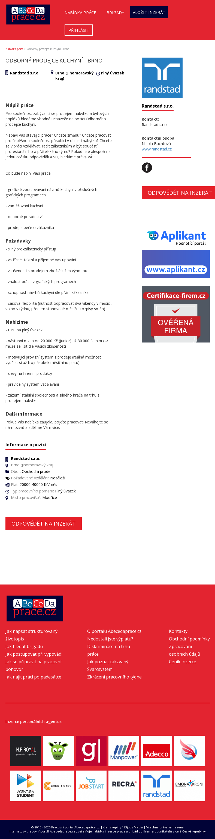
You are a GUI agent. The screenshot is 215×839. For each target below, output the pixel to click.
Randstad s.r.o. (25, 73)
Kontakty (178, 631)
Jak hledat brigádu (24, 646)
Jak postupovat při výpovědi (33, 654)
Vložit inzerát (149, 12)
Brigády (115, 12)
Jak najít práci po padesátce (33, 677)
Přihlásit (78, 30)
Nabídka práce (80, 12)
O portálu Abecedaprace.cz (114, 631)
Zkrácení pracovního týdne (114, 677)
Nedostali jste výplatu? (110, 639)
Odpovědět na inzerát (43, 523)
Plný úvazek (112, 73)
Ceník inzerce (182, 662)
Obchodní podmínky (189, 639)
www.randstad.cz (157, 149)
